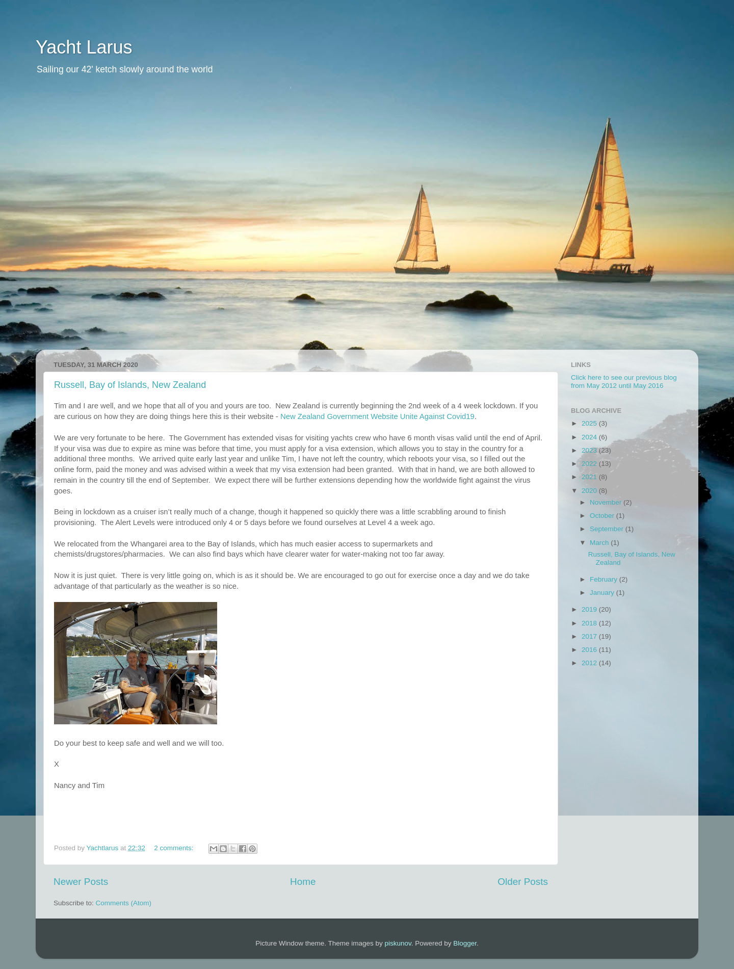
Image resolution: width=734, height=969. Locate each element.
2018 (590, 623)
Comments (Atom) (124, 903)
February (604, 579)
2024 (590, 437)
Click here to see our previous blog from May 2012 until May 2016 (624, 381)
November (606, 502)
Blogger (465, 943)
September (607, 529)
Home (303, 881)
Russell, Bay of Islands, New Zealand (130, 385)
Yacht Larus (84, 47)
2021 (590, 477)
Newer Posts (81, 881)
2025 (590, 423)
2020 (590, 490)
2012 (590, 663)
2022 (590, 463)
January (603, 592)
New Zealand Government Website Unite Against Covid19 (377, 416)
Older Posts (522, 881)
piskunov (397, 943)
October (603, 515)
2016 (590, 649)
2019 (590, 609)
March (600, 542)
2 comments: (174, 848)
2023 (590, 450)
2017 (590, 636)
